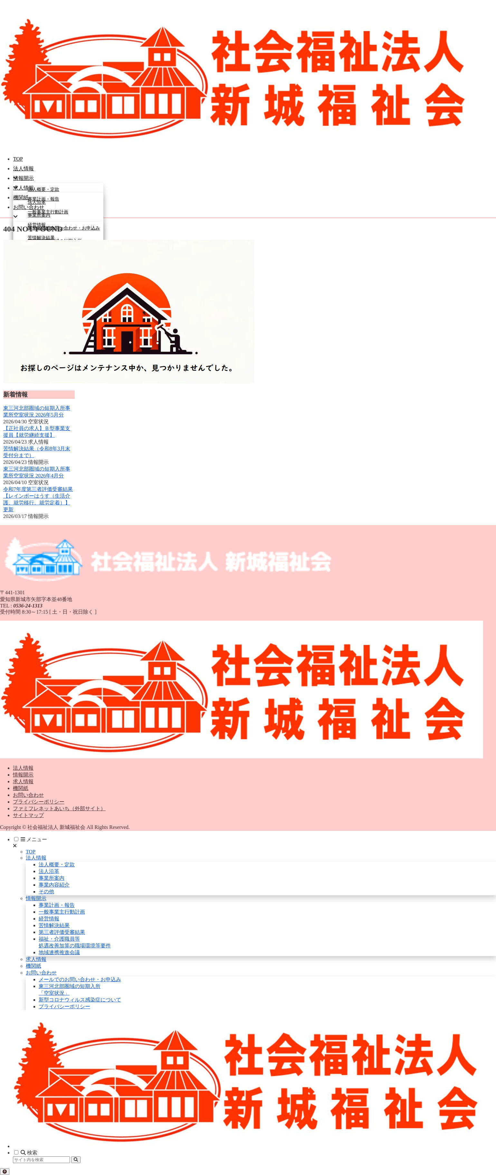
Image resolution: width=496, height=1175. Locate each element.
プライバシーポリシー (38, 801)
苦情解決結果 (54, 925)
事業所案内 (51, 878)
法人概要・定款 (57, 864)
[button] (76, 1159)
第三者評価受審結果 (62, 932)
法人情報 (23, 768)
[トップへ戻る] (4, 1171)
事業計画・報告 (57, 905)
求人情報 (23, 781)
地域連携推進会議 (59, 952)
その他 (46, 891)
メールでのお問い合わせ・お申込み (80, 979)
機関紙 (20, 788)
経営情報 (49, 918)
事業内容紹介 (54, 885)
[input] (41, 1159)
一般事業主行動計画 (62, 912)
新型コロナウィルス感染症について (80, 999)
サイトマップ (28, 815)
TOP (30, 851)
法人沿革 (49, 871)
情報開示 (23, 774)
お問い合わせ (28, 795)
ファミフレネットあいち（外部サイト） (59, 808)
